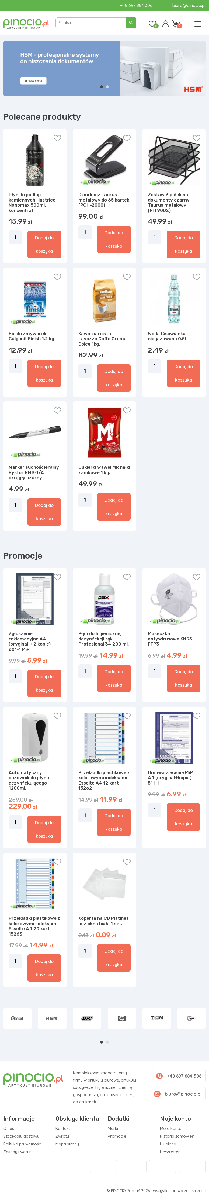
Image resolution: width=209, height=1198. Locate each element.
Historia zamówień (177, 1136)
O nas (8, 1128)
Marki (113, 1128)
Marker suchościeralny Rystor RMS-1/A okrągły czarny (34, 472)
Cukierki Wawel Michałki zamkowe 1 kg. (104, 469)
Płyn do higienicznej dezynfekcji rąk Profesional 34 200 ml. (103, 639)
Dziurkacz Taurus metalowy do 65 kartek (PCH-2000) (103, 200)
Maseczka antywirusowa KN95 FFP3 (170, 639)
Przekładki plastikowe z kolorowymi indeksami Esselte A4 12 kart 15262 (104, 780)
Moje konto (171, 1128)
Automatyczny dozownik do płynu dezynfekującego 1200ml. (29, 780)
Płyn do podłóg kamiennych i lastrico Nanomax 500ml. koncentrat (32, 202)
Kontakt (62, 1128)
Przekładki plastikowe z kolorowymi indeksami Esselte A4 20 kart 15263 (34, 926)
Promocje (117, 1136)
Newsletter (170, 1151)
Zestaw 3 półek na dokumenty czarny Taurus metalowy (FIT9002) (169, 202)
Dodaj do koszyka (44, 244)
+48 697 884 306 (136, 5)
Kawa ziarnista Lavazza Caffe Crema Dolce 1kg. (102, 339)
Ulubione (168, 1143)
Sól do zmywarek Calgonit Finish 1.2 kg (31, 336)
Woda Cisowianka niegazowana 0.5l (167, 336)
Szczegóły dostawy (21, 1136)
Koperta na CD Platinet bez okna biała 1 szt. (103, 920)
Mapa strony (67, 1143)
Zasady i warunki (18, 1151)
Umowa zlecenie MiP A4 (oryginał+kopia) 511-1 (170, 778)
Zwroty (62, 1136)
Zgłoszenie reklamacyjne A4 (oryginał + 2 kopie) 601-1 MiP (30, 641)
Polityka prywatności (22, 1143)
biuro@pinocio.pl (189, 5)
